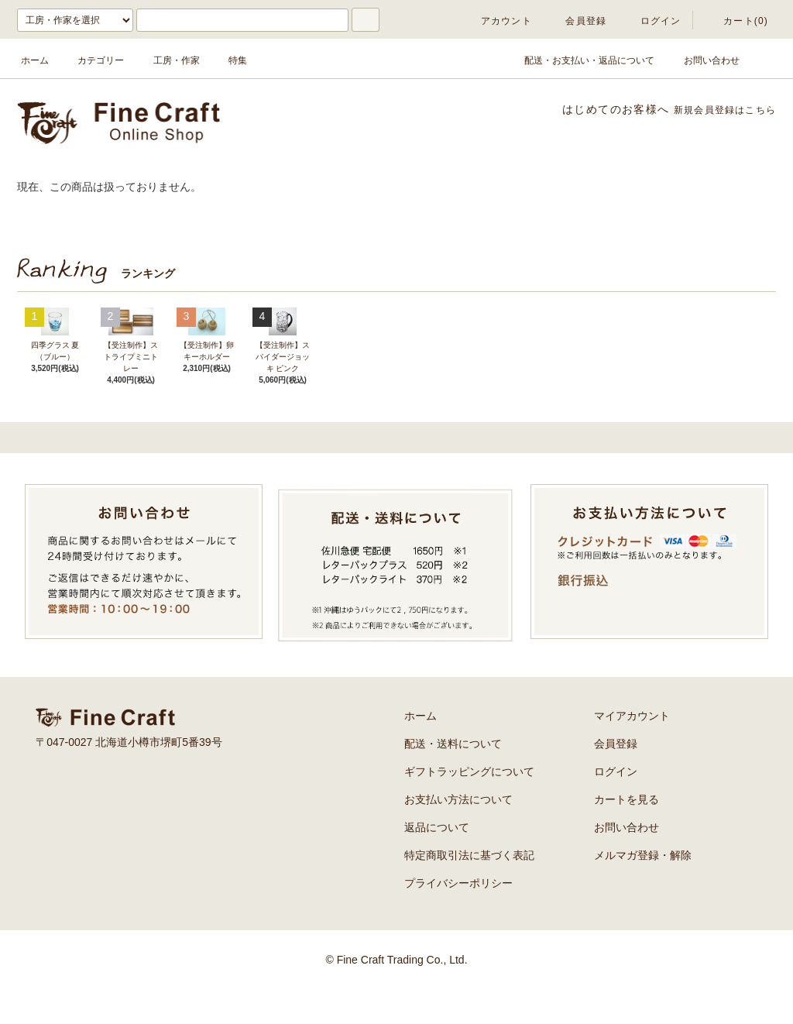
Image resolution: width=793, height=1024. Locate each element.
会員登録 (576, 20)
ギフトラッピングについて (469, 806)
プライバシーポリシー (458, 918)
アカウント (497, 20)
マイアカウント (632, 750)
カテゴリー (91, 60)
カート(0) (736, 20)
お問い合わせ (702, 60)
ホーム (35, 60)
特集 (228, 60)
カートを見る (626, 834)
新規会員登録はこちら (716, 109)
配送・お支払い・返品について (580, 60)
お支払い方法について (458, 834)
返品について (436, 862)
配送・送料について (453, 778)
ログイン (651, 20)
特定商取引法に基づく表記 (469, 890)
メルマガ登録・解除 (643, 890)
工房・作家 (167, 60)
